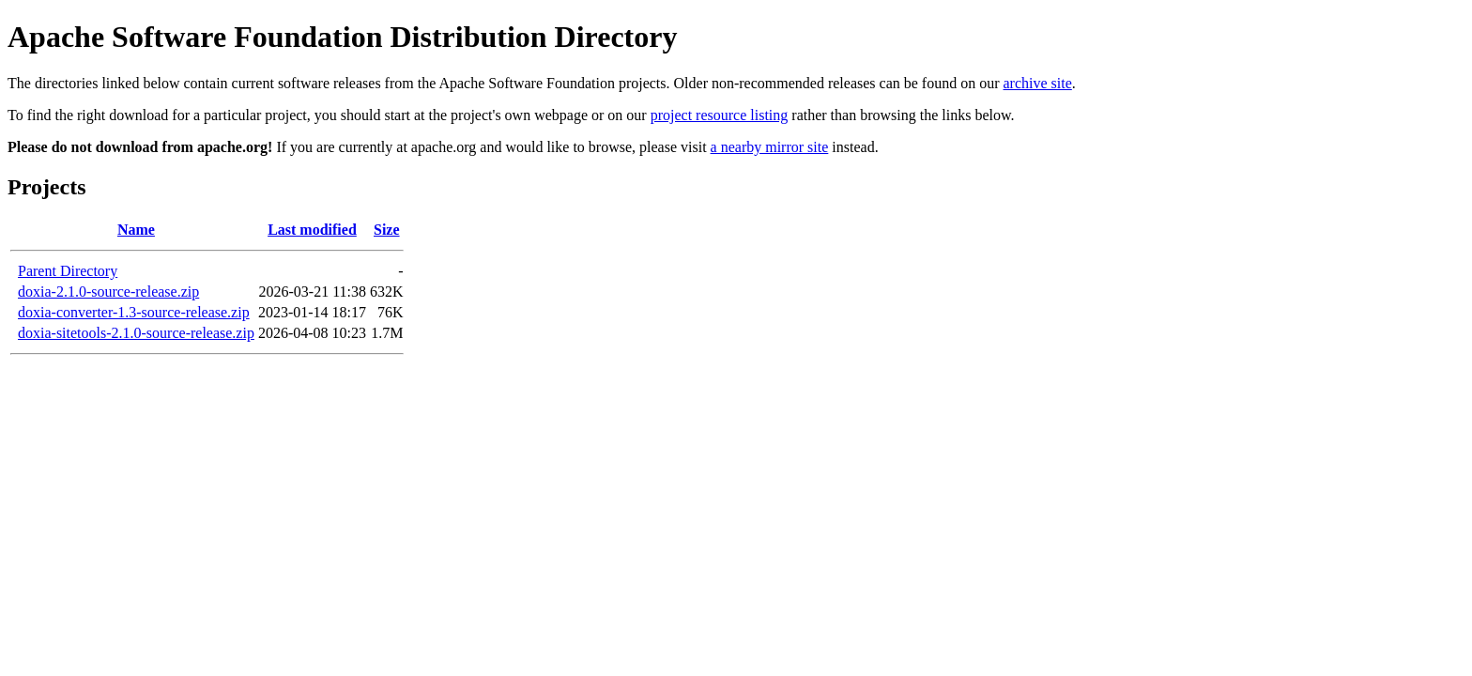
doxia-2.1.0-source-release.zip (108, 292)
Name (136, 230)
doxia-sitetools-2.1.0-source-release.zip (136, 333)
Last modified (312, 230)
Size (387, 230)
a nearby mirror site (770, 147)
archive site (1038, 83)
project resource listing (720, 115)
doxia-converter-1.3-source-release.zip (134, 312)
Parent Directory (67, 271)
